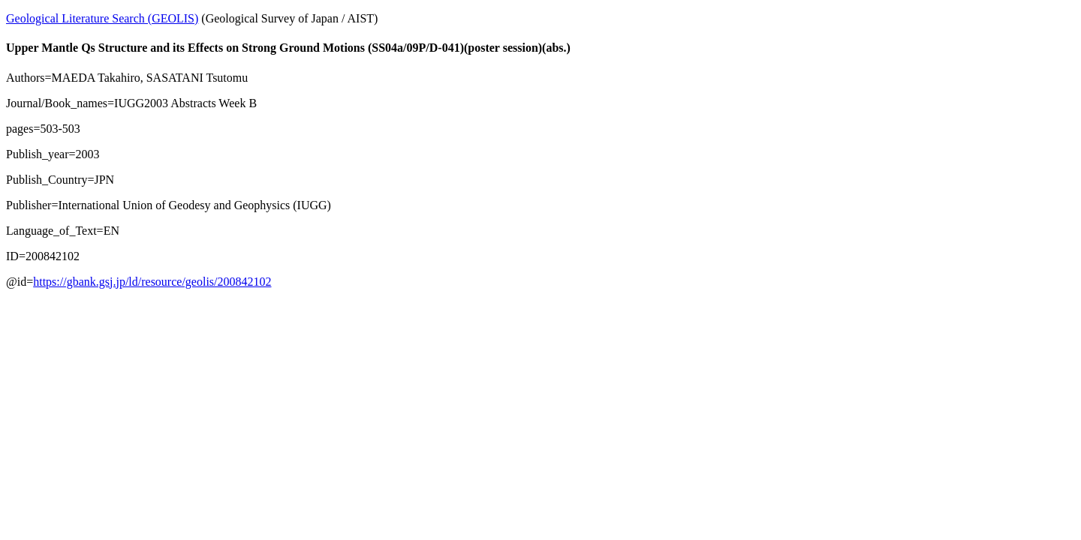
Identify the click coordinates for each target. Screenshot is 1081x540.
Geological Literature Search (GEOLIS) (102, 18)
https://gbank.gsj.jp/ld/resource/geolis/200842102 (152, 281)
